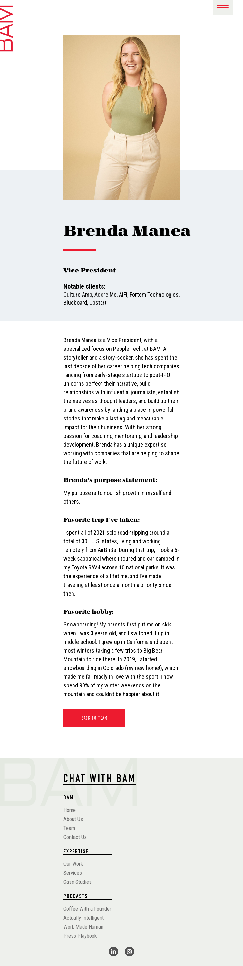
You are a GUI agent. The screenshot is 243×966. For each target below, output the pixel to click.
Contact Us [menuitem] (75, 837)
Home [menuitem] (69, 810)
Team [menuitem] (69, 828)
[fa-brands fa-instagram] (129, 952)
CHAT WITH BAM (99, 779)
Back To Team (94, 718)
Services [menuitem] (72, 873)
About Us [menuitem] (73, 819)
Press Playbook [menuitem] (80, 935)
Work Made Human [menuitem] (83, 926)
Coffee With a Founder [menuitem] (87, 908)
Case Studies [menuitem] (77, 882)
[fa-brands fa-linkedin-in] (113, 952)
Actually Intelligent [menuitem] (83, 917)
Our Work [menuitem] (73, 864)
